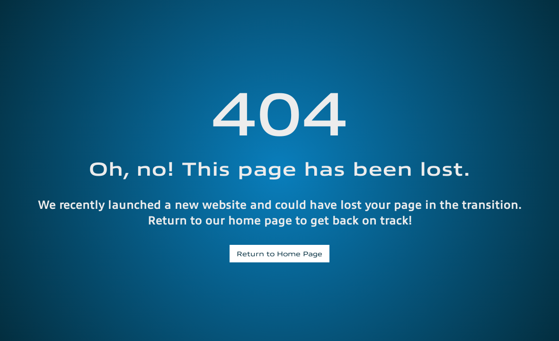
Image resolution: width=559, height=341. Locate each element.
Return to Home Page (279, 253)
